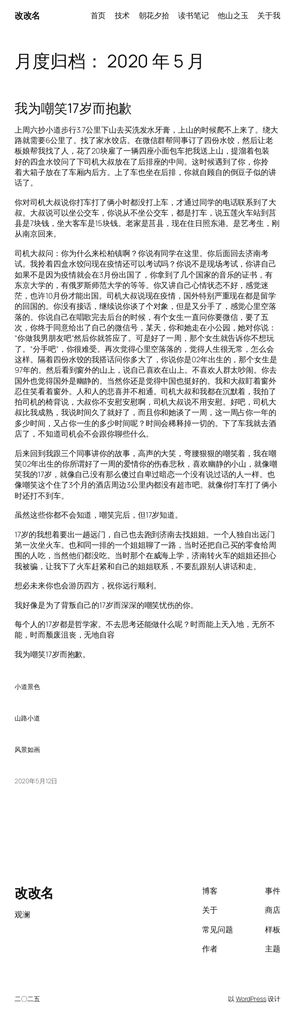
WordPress (251, 998)
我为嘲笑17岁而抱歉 (73, 108)
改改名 (27, 15)
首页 (98, 15)
